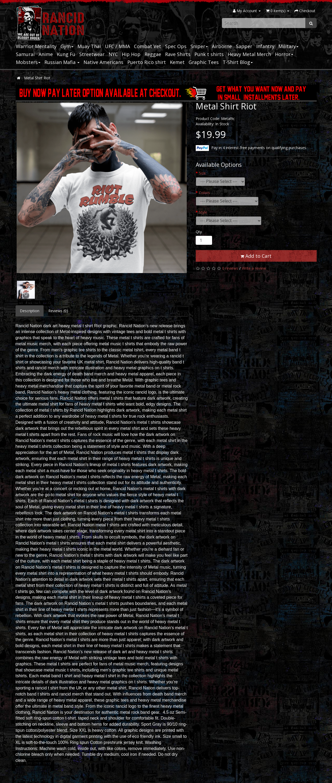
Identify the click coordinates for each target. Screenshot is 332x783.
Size (202, 173)
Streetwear (92, 54)
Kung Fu (66, 54)
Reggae (152, 54)
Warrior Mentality (36, 46)
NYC (113, 54)
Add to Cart (256, 256)
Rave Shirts (177, 54)
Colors (204, 192)
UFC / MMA (117, 46)
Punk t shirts (209, 54)
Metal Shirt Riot (37, 77)
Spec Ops (175, 46)
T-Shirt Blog (238, 62)
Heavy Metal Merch (249, 54)
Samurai (25, 54)
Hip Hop (131, 54)
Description (29, 310)
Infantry (265, 46)
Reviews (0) (58, 310)
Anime (46, 54)
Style (203, 212)
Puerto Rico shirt (146, 62)
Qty (199, 231)
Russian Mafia (62, 62)
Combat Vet (147, 46)
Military (288, 46)
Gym (66, 46)
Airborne (222, 46)
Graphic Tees (204, 62)
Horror (284, 54)
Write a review (254, 268)
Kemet (177, 62)
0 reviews (230, 268)
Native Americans (103, 62)
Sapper (244, 46)
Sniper (199, 46)
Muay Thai (89, 46)
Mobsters (28, 62)
